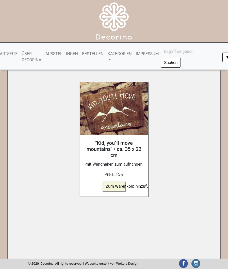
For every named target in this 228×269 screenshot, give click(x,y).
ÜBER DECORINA (31, 56)
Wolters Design (127, 263)
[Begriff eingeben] (189, 51)
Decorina (46, 263)
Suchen (170, 62)
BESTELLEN (93, 53)
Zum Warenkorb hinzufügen (131, 186)
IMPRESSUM (147, 53)
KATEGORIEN (120, 53)
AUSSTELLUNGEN (61, 53)
